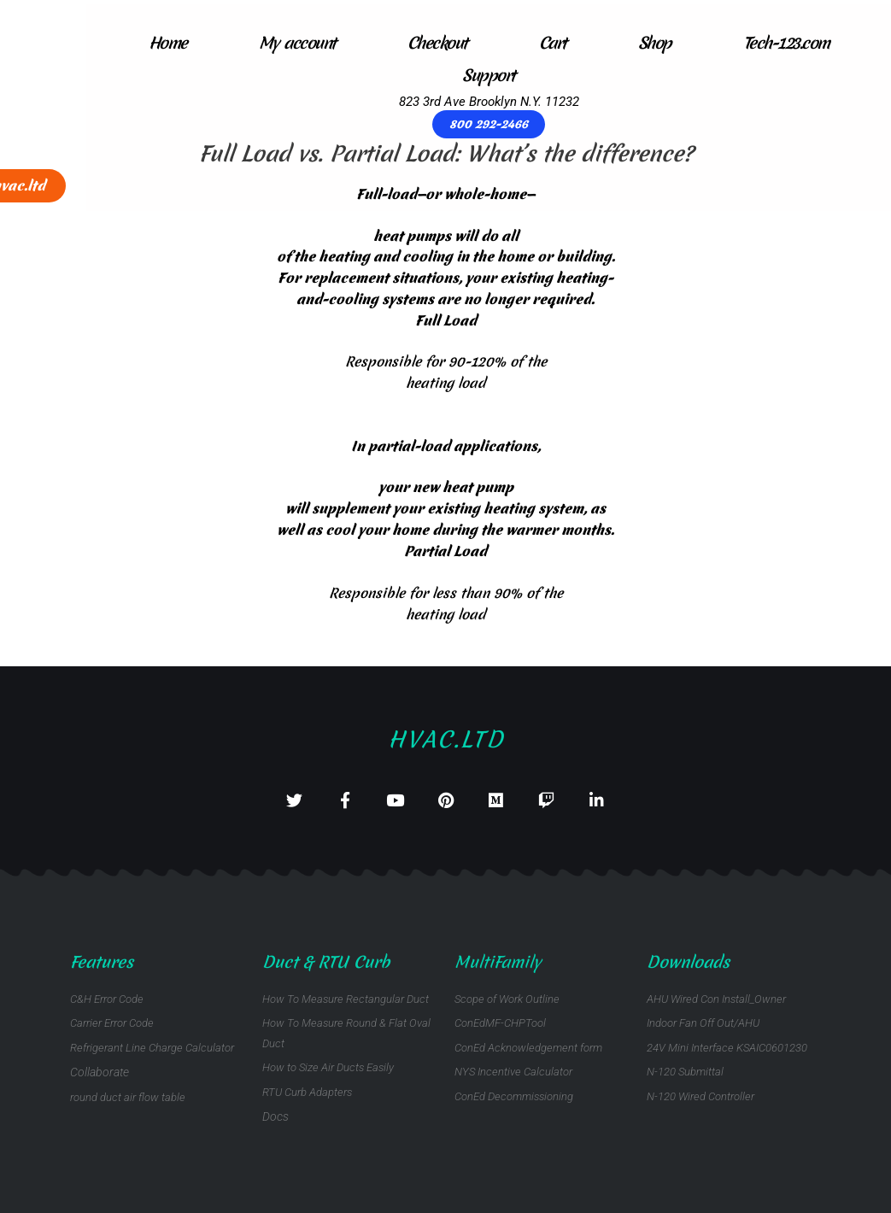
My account (199, 43)
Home (69, 43)
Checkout (339, 43)
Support (391, 75)
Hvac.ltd (446, 727)
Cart (454, 43)
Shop (556, 43)
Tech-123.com (688, 43)
